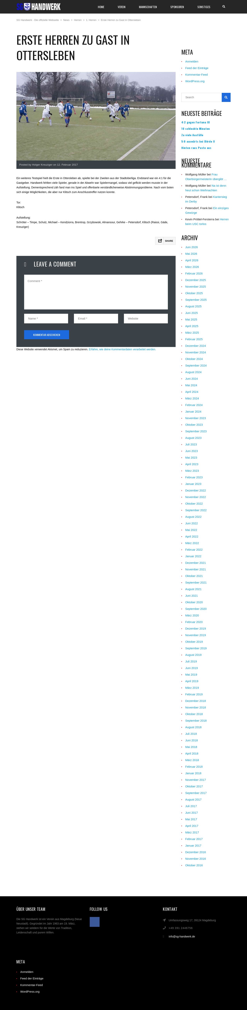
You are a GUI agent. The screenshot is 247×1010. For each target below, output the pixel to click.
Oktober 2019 (194, 641)
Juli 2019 (191, 661)
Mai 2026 (191, 253)
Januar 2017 (193, 845)
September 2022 (196, 510)
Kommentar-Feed (196, 74)
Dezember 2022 (195, 490)
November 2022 (195, 497)
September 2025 (196, 299)
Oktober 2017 (194, 786)
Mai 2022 (191, 529)
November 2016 (195, 858)
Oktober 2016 (194, 865)
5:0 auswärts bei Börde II (198, 141)
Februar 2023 (194, 477)
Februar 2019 (194, 694)
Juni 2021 (191, 595)
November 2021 (195, 569)
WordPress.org (195, 81)
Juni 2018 (191, 740)
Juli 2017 (191, 806)
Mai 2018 (191, 747)
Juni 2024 (191, 378)
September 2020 (196, 608)
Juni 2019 (191, 668)
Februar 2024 (194, 405)
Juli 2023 (191, 444)
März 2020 (192, 615)
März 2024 (192, 398)
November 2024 (195, 352)
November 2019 (195, 635)
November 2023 (195, 418)
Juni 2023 (191, 451)
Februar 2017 (194, 839)
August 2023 (193, 437)
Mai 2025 (191, 319)
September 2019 (196, 648)
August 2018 (193, 727)
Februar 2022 (194, 549)
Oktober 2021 (194, 576)
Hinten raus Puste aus (196, 148)
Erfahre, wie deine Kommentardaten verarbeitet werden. (122, 349)
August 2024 (193, 372)
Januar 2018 (193, 773)
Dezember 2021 (195, 562)
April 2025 (191, 326)
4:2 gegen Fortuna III (195, 122)
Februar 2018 (194, 766)
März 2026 (192, 266)
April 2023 (191, 464)
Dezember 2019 (195, 628)
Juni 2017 (191, 812)
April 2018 (191, 753)
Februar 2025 (194, 339)
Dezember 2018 (195, 700)
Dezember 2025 (195, 280)
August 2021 (193, 589)
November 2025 (195, 286)
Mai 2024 (191, 385)
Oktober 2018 (194, 714)
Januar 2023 (193, 483)
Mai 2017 (191, 819)
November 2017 (195, 779)
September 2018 (196, 720)
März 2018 (192, 760)
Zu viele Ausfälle (192, 135)
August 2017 (193, 799)
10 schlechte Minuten (195, 128)
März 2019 (192, 687)
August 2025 (193, 306)
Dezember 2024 (195, 345)
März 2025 (192, 332)
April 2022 (191, 536)
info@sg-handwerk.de (182, 936)
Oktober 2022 (194, 503)
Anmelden (191, 61)
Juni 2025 (191, 312)
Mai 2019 (191, 674)
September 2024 (196, 365)
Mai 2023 (191, 457)
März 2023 (192, 470)
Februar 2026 (194, 273)
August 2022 (193, 516)
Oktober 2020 (194, 602)
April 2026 (191, 260)
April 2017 (191, 825)
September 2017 (196, 793)
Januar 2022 (193, 556)
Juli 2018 (191, 733)
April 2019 (191, 681)
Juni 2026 (191, 247)
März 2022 (192, 543)
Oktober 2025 (194, 293)
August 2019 (193, 654)
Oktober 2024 (194, 359)
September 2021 (196, 582)
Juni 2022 (191, 523)
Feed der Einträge (196, 68)
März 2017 (192, 832)
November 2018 (195, 707)
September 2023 (196, 431)
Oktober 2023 (194, 424)
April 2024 (191, 391)
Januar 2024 (193, 411)
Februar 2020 (194, 622)
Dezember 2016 (195, 852)
